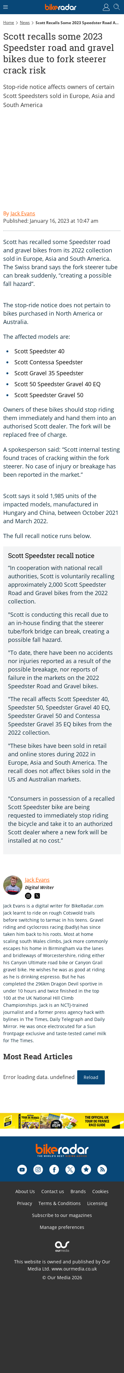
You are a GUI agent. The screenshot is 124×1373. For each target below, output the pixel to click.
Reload (91, 1077)
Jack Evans (37, 879)
